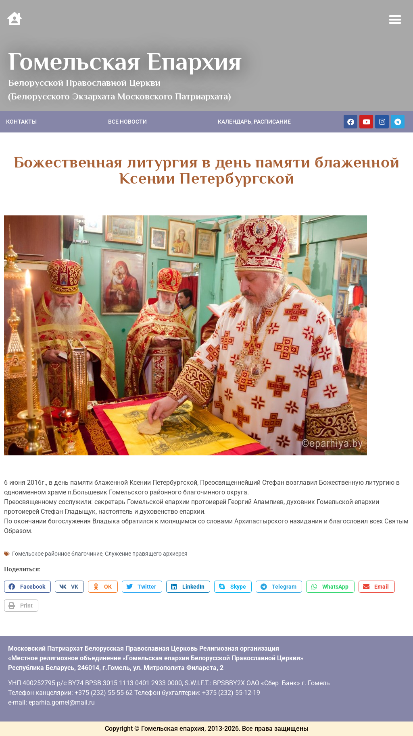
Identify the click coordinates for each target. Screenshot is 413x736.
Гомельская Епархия (125, 61)
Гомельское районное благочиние (57, 553)
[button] (395, 20)
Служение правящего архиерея (146, 553)
